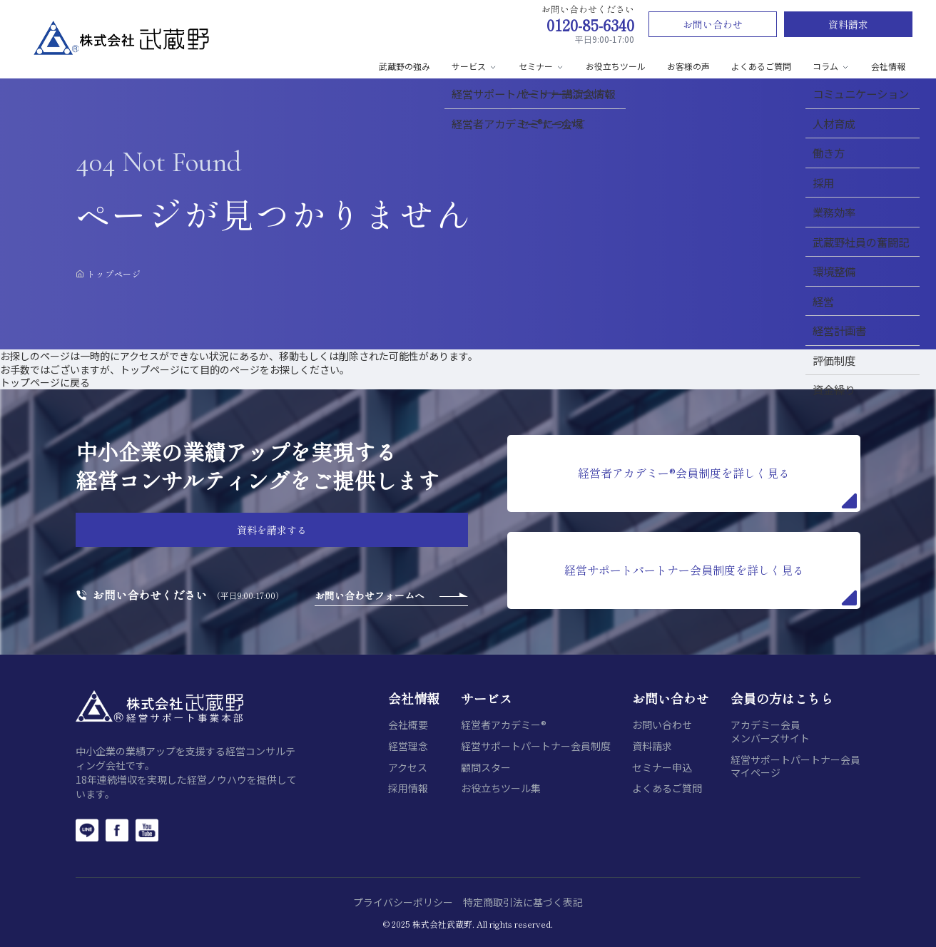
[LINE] (87, 830)
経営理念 (408, 746)
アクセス (407, 767)
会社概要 (408, 725)
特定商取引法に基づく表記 (523, 902)
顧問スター (486, 767)
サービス (474, 66)
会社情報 (888, 66)
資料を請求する (272, 530)
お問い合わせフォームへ (369, 595)
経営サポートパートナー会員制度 (536, 746)
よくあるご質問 (761, 66)
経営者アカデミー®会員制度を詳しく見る (717, 486)
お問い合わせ (713, 24)
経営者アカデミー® (503, 725)
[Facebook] (117, 830)
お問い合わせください (150, 595)
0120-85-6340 (590, 24)
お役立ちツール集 (501, 788)
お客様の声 (688, 66)
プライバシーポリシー (403, 902)
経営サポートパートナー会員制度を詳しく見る (711, 583)
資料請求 (848, 24)
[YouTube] (147, 830)
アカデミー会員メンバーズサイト (770, 731)
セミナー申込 (662, 767)
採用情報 (408, 788)
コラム (831, 66)
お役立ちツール (616, 66)
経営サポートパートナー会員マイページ (795, 766)
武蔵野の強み (404, 66)
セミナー (541, 66)
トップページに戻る (45, 382)
